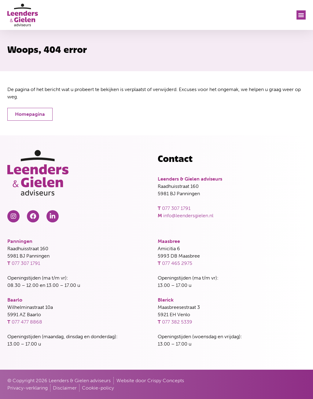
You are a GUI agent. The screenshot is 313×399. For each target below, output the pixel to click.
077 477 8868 (27, 322)
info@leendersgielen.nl (188, 215)
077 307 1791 (176, 208)
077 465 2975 (177, 263)
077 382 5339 (177, 322)
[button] (301, 15)
